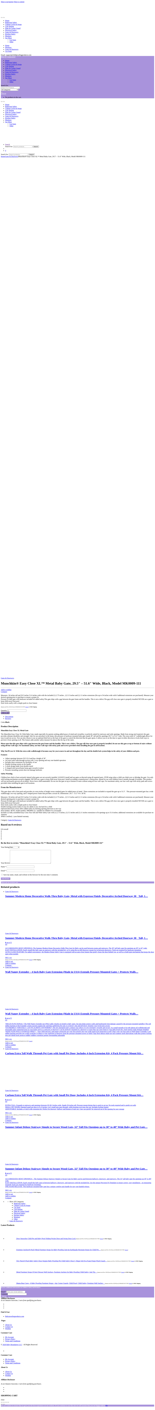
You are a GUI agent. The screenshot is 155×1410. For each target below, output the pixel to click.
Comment (4, 1297)
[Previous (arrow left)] (2, 1406)
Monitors (8, 36)
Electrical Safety (11, 30)
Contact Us (9, 1329)
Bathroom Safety (11, 22)
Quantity (4, 710)
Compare (4, 692)
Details (26, 707)
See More (8, 38)
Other (11, 42)
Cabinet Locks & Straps (13, 24)
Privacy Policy (10, 1342)
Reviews (8, 718)
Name (3, 869)
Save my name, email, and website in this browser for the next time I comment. (30, 877)
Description (9, 717)
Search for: (5, 85)
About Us (8, 1327)
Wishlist (8, 1331)
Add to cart (5, 713)
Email (3, 873)
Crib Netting (9, 26)
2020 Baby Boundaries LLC (12, 1347)
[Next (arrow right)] (4, 1406)
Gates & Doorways (11, 32)
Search (7, 144)
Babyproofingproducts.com (14, 1319)
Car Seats (12, 40)
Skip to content (19, 2)
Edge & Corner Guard (12, 28)
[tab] (79, 717)
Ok (106, 1408)
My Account (9, 1340)
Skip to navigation (7, 2)
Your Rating (5, 847)
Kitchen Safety (10, 34)
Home (7, 20)
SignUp (4, 1299)
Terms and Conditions (12, 1343)
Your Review (5, 865)
